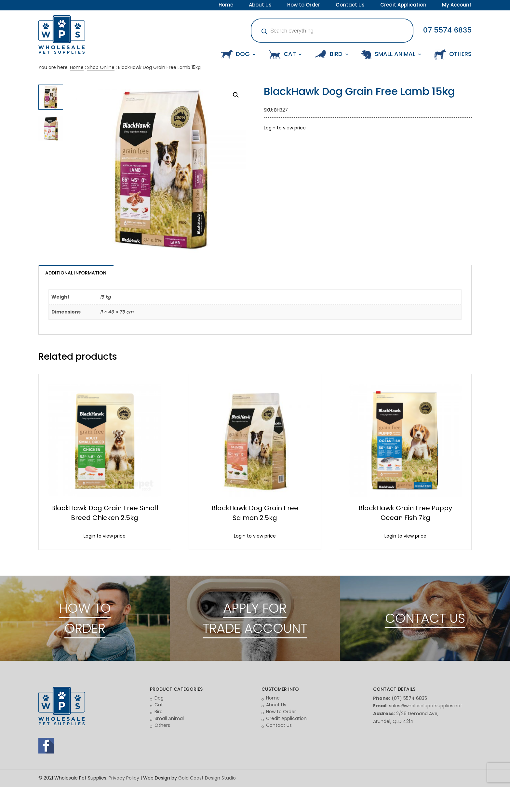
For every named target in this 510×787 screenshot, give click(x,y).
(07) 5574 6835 (409, 698)
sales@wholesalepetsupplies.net (425, 705)
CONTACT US (425, 618)
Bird (158, 711)
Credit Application (403, 5)
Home (226, 5)
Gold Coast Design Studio (207, 778)
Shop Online (100, 67)
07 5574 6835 (447, 30)
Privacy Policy (124, 778)
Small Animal (169, 718)
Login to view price (285, 128)
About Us (260, 5)
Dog (159, 698)
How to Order (303, 5)
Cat (158, 704)
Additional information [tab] (75, 273)
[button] (236, 95)
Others (162, 725)
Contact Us (350, 5)
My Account (457, 5)
